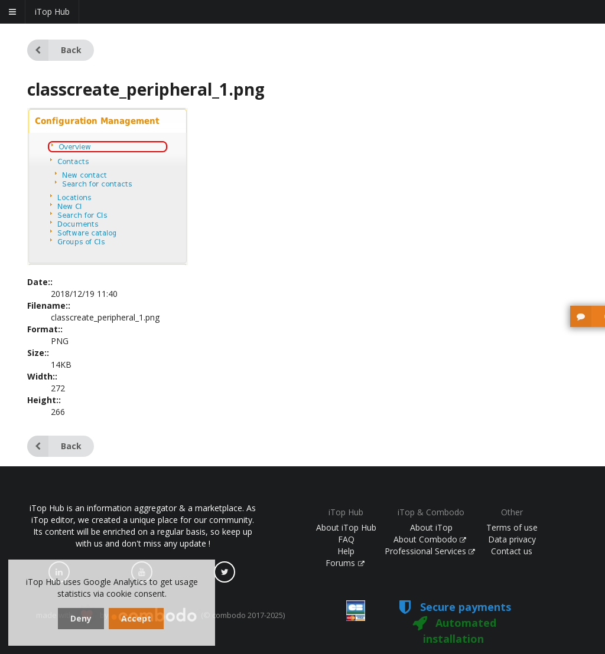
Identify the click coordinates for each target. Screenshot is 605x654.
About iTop (431, 527)
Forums (345, 562)
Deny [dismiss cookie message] (81, 618)
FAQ (346, 539)
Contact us (511, 551)
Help (345, 551)
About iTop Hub (346, 527)
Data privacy (512, 539)
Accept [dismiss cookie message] (136, 618)
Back (54, 50)
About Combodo (430, 539)
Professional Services (430, 551)
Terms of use (512, 527)
